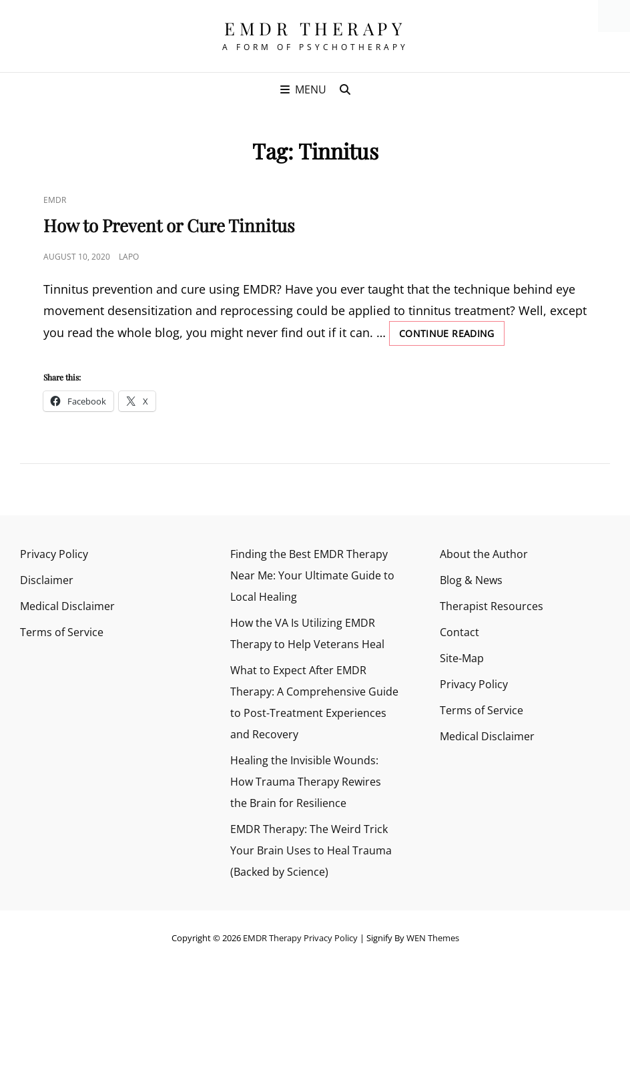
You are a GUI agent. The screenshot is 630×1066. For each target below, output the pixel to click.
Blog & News (471, 580)
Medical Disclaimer (67, 606)
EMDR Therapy (315, 28)
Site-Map (462, 658)
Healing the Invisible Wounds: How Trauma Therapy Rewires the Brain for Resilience (305, 781)
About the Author (484, 554)
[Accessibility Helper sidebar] (614, 16)
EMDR (54, 200)
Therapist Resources (491, 606)
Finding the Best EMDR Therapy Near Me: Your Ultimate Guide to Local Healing (312, 575)
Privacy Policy (54, 554)
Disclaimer (46, 580)
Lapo (129, 256)
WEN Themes (432, 938)
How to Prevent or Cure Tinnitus (169, 225)
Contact (459, 632)
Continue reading (452, 336)
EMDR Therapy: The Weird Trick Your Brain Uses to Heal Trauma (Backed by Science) (311, 850)
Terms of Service (61, 632)
